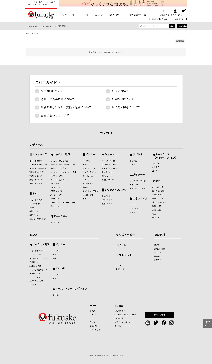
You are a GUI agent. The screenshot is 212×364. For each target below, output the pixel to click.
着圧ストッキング (36, 183)
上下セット (156, 170)
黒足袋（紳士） (160, 248)
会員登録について (52, 91)
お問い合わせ (159, 314)
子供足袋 (157, 252)
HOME (28, 33)
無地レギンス (107, 200)
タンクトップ (88, 183)
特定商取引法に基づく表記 (125, 314)
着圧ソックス (55, 206)
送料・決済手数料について (58, 99)
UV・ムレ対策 (157, 187)
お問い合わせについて (55, 115)
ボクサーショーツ (109, 172)
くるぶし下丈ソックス (59, 161)
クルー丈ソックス (36, 254)
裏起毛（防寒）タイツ (38, 218)
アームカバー (60, 216)
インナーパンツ (89, 168)
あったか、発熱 (158, 191)
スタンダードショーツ (110, 168)
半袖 (84, 198)
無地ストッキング (36, 179)
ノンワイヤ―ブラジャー (139, 181)
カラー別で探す (35, 161)
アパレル (138, 154)
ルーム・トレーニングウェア (71, 288)
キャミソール (88, 176)
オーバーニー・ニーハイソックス (63, 164)
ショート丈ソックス (58, 168)
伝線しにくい (157, 198)
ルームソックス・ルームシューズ (63, 202)
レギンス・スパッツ (116, 189)
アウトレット (124, 255)
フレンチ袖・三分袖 (90, 191)
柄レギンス (106, 196)
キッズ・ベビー (125, 235)
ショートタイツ (35, 200)
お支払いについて (123, 99)
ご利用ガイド (178, 19)
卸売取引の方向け (159, 19)
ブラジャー (139, 174)
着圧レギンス (107, 203)
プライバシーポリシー (123, 322)
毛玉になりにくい (159, 202)
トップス (86, 161)
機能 (157, 180)
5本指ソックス (56, 187)
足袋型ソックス (56, 191)
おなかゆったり (158, 194)
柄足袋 (157, 256)
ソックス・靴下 (61, 154)
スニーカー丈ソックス (59, 179)
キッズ (99, 15)
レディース (68, 15)
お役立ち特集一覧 (136, 15)
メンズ (85, 15)
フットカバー (55, 198)
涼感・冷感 (156, 210)
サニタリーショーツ (109, 164)
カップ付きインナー (90, 172)
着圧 (154, 213)
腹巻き (85, 187)
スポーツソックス (36, 273)
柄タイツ (33, 207)
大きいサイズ (140, 198)
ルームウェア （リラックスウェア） (165, 156)
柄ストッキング (35, 176)
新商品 (92, 310)
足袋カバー (158, 260)
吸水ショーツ (107, 176)
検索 (172, 26)
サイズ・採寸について (126, 107)
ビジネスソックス (36, 281)
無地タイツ (33, 211)
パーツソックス (56, 195)
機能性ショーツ (108, 179)
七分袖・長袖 (88, 195)
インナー (90, 154)
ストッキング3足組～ (37, 168)
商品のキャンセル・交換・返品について (66, 107)
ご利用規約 (118, 318)
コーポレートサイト (122, 326)
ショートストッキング (38, 164)
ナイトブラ (134, 184)
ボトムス (86, 164)
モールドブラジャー (137, 188)
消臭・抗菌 (156, 206)
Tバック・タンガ (108, 161)
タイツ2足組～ (35, 203)
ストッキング (39, 154)
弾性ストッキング (36, 172)
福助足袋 (115, 15)
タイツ (36, 193)
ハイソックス (55, 183)
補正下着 (155, 217)
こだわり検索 (182, 26)
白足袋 (157, 245)
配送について (120, 91)
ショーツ (86, 179)
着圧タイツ (33, 215)
